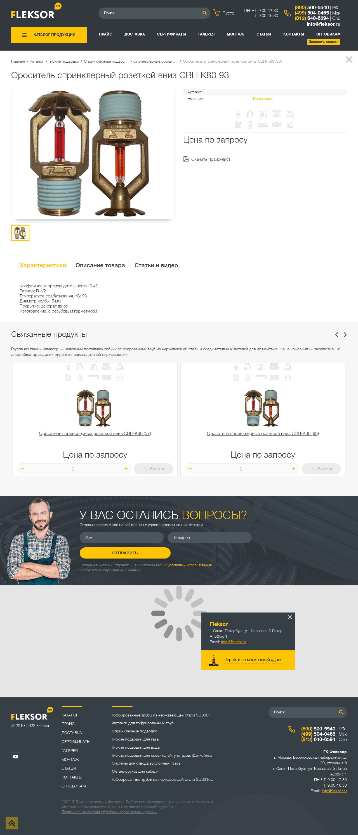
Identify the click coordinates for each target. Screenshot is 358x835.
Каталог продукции (55, 35)
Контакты (293, 34)
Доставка (134, 34)
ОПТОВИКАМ (328, 34)
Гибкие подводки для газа (135, 739)
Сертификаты (171, 34)
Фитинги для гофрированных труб (143, 723)
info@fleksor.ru (323, 24)
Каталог (37, 61)
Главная (18, 61)
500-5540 (312, 7)
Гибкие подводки (64, 61)
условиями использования (190, 559)
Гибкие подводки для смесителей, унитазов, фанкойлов (162, 755)
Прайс (105, 34)
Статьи (263, 34)
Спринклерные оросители (155, 61)
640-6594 (312, 18)
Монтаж (235, 34)
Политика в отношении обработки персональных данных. (109, 812)
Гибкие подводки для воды (136, 747)
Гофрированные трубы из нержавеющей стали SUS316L (162, 779)
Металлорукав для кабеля (135, 771)
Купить (153, 468)
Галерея (206, 34)
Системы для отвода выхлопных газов (146, 763)
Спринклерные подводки (106, 61)
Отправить (298, 543)
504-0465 (312, 13)
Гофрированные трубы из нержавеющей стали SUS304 (161, 715)
